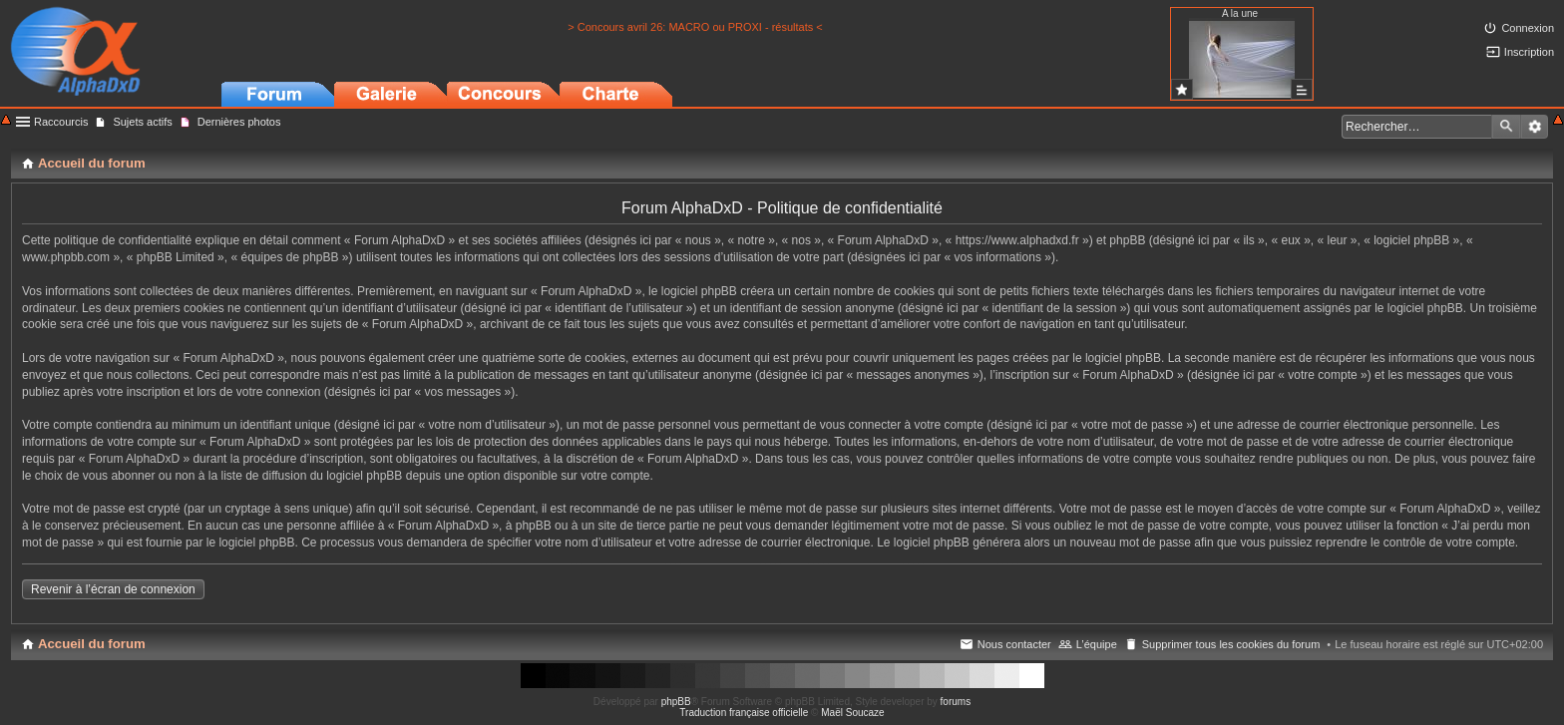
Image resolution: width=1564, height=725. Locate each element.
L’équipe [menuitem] (1096, 644)
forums (956, 701)
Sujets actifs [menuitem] (142, 122)
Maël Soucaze (852, 712)
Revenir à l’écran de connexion (113, 589)
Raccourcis (61, 122)
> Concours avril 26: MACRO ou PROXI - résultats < (695, 27)
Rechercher (1506, 127)
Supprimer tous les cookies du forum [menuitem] (1231, 644)
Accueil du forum (92, 643)
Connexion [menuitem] (1527, 28)
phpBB (676, 701)
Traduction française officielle (743, 712)
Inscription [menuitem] (1529, 52)
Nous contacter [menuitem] (1014, 644)
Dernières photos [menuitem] (239, 122)
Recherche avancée (1534, 127)
